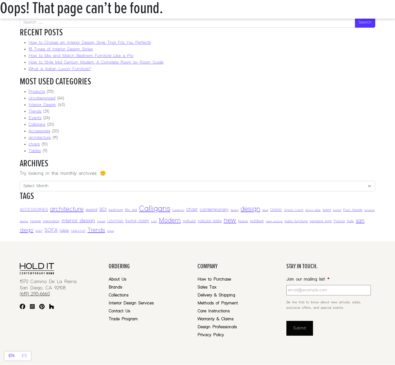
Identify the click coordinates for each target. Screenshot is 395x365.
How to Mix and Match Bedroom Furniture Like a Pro (81, 56)
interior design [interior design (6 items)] (78, 220)
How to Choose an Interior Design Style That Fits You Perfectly (90, 43)
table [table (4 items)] (64, 231)
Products (37, 92)
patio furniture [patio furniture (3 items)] (296, 221)
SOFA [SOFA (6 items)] (51, 230)
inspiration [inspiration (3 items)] (51, 221)
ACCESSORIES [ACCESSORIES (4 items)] (34, 210)
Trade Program (123, 319)
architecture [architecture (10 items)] (67, 209)
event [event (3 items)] (327, 210)
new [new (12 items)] (230, 220)
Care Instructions (214, 311)
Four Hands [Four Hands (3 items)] (352, 210)
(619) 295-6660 (35, 294)
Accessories (39, 131)
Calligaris (37, 124)
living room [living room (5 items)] (137, 220)
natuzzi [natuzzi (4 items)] (189, 221)
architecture (40, 138)
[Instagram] (32, 307)
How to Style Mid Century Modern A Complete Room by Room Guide (96, 62)
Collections (118, 295)
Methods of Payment (218, 303)
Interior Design (42, 105)
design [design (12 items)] (250, 209)
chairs (34, 144)
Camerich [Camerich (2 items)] (178, 210)
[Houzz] (51, 307)
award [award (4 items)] (91, 210)
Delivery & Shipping (216, 295)
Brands (115, 287)
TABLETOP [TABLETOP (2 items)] (78, 231)
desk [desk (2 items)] (265, 210)
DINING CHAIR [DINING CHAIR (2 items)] (293, 210)
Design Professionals (217, 327)
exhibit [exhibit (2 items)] (337, 210)
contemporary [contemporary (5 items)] (214, 209)
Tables (35, 151)
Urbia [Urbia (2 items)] (110, 231)
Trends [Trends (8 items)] (96, 230)
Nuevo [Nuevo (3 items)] (243, 221)
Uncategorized (42, 98)
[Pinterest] (41, 307)
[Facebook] (22, 307)
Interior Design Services (131, 303)
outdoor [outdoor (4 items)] (257, 221)
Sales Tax (207, 287)
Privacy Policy (211, 335)
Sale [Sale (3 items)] (350, 221)
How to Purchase (214, 279)
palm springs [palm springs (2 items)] (274, 221)
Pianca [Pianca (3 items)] (339, 221)
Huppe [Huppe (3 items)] (35, 221)
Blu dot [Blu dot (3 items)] (131, 210)
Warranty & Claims (215, 319)
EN (11, 356)
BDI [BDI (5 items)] (103, 209)
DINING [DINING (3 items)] (276, 210)
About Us (117, 279)
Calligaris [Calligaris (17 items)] (154, 209)
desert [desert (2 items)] (234, 210)
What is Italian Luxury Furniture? (60, 69)
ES (24, 356)
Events (35, 118)
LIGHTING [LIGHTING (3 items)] (115, 221)
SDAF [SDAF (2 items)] (39, 231)
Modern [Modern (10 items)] (170, 220)
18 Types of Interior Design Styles (61, 49)
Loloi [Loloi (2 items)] (154, 221)
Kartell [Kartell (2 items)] (101, 221)
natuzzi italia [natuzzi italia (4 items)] (210, 221)
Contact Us (119, 311)
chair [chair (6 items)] (192, 209)
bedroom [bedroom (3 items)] (116, 210)
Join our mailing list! (307, 279)
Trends (35, 111)
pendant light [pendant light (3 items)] (321, 221)
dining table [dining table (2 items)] (313, 210)
